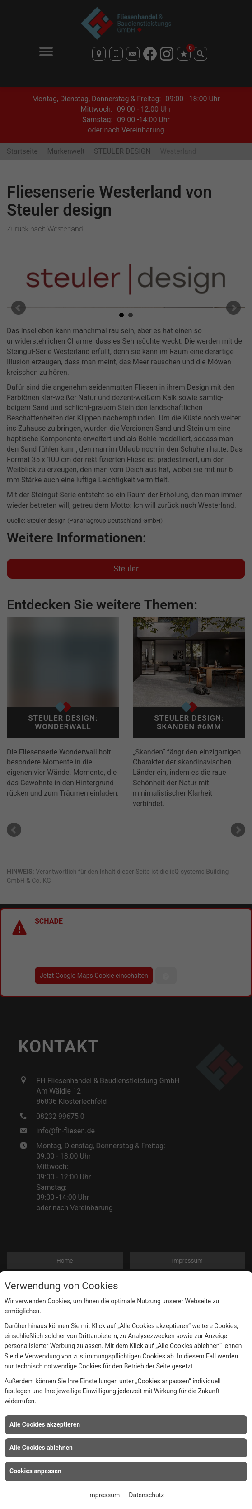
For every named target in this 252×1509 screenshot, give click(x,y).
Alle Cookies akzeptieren (44, 1424)
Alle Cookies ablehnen (41, 1447)
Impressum (104, 1495)
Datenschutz (146, 1495)
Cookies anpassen (35, 1471)
